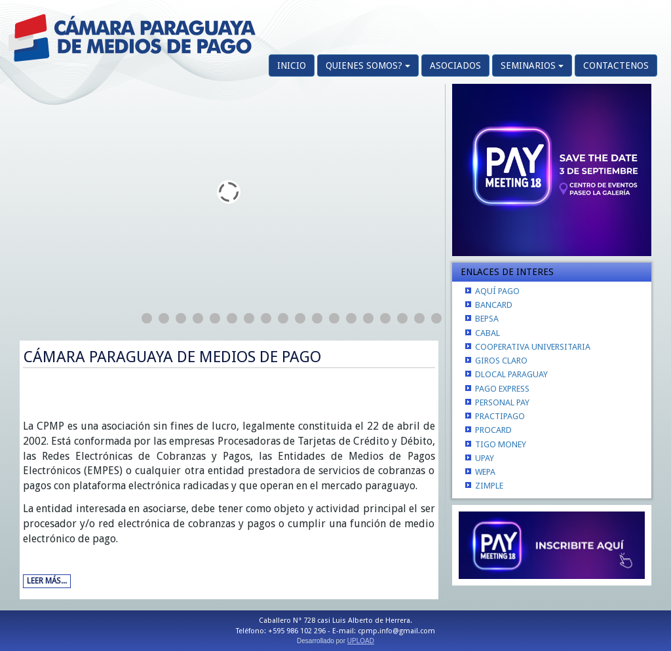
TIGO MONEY (500, 444)
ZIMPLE (489, 486)
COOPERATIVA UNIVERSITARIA (532, 347)
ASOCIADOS (455, 65)
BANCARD (493, 305)
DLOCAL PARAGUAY (511, 374)
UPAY (484, 458)
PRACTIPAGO (500, 416)
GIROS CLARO (501, 360)
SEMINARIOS (532, 65)
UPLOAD (360, 640)
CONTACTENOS (616, 65)
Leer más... (47, 581)
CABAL (487, 333)
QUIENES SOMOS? (368, 65)
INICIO (291, 65)
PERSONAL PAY (502, 402)
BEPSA (487, 319)
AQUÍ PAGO (497, 291)
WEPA (485, 472)
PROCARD (493, 430)
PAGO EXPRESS (502, 389)
